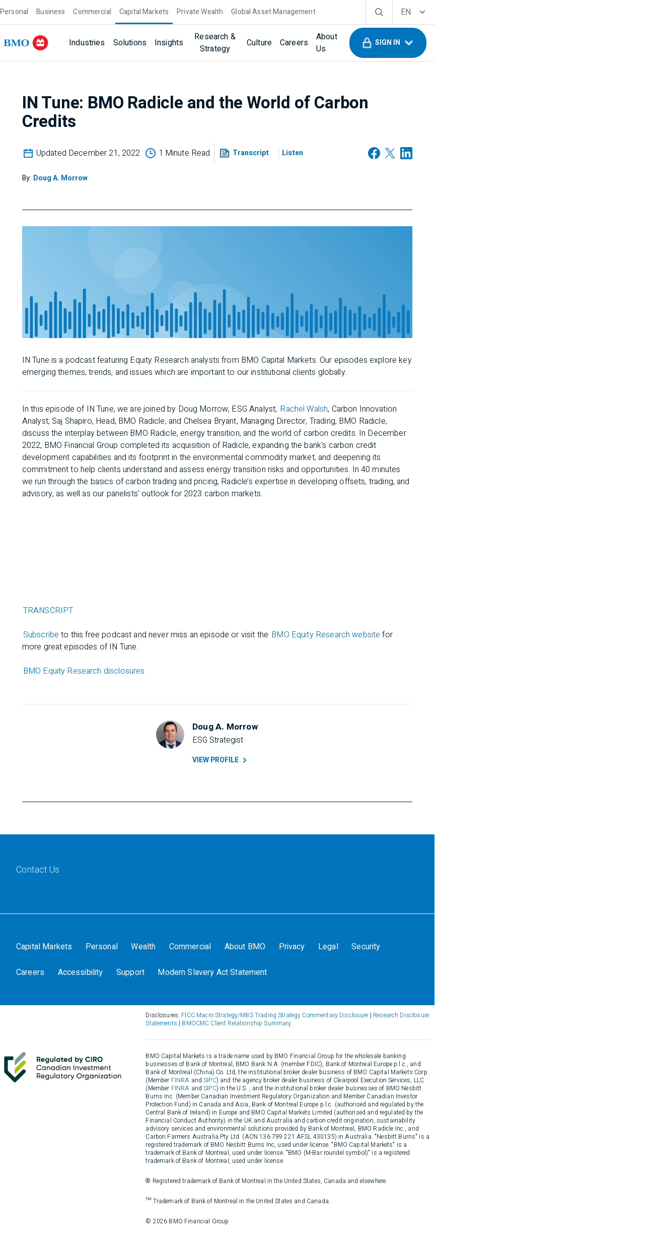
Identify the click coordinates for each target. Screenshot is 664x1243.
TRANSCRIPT (159, 614)
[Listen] (401, 156)
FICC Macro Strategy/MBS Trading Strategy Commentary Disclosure (351, 1053)
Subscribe (152, 638)
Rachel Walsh (414, 409)
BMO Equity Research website (436, 638)
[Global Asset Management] (302, 11)
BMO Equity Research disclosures (195, 674)
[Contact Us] (67, 891)
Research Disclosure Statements (494, 1053)
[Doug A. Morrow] (171, 179)
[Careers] (350, 42)
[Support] (565, 976)
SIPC (302, 1110)
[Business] (79, 11)
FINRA (272, 1110)
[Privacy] (335, 976)
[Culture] (314, 42)
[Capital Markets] (172, 11)
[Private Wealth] (229, 11)
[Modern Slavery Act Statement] (100, 1005)
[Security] (414, 976)
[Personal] (43, 11)
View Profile (335, 767)
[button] (583, 43)
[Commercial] (121, 11)
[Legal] (374, 976)
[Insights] (198, 42)
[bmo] (58, 43)
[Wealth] (178, 976)
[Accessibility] (512, 976)
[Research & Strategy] (258, 42)
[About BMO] (284, 976)
